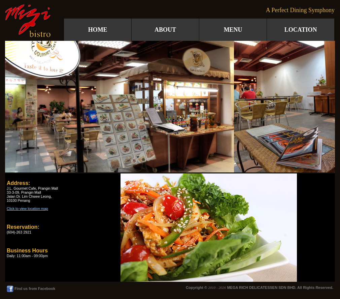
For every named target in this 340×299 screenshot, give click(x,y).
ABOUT (165, 29)
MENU (233, 29)
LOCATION (300, 29)
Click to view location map (27, 209)
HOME (97, 29)
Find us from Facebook (31, 289)
